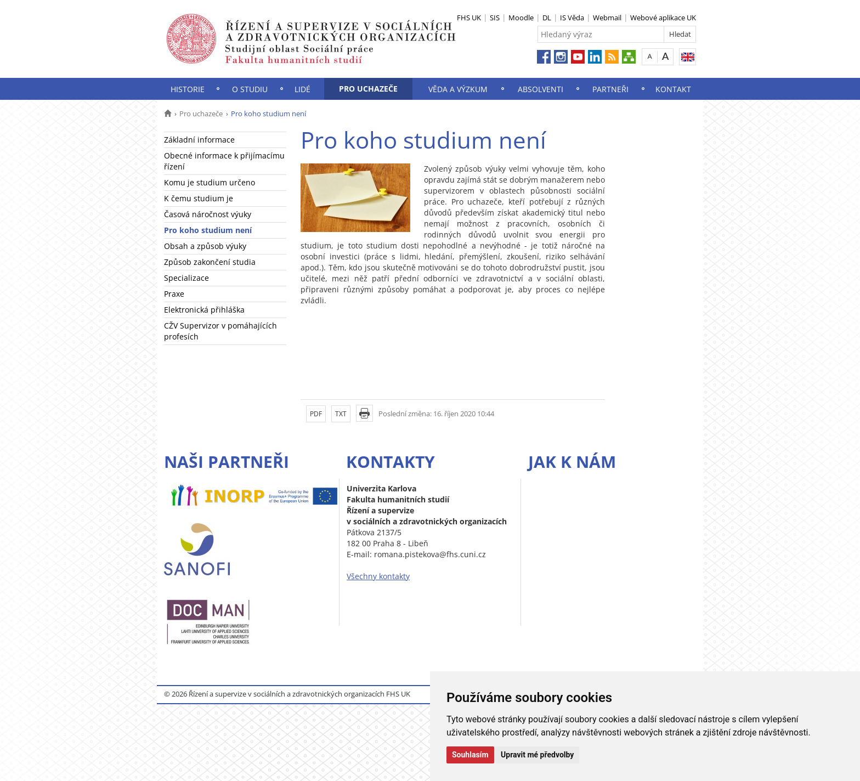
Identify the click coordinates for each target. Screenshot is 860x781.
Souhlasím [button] (470, 754)
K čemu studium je (198, 198)
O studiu (250, 89)
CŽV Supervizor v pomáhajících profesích (220, 331)
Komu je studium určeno (209, 182)
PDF (316, 413)
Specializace (186, 278)
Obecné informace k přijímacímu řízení (224, 161)
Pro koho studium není (208, 230)
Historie (188, 89)
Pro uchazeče (368, 88)
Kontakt (673, 89)
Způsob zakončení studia (210, 262)
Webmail (607, 17)
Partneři (610, 89)
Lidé (302, 89)
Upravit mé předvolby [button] (537, 754)
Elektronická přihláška (204, 309)
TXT (341, 413)
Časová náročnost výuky (207, 214)
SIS (495, 17)
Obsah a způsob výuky (205, 246)
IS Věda (572, 17)
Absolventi (540, 89)
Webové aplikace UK (663, 17)
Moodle (521, 17)
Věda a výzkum (458, 89)
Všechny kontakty (378, 576)
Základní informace (199, 139)
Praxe (174, 293)
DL (546, 17)
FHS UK (469, 17)
